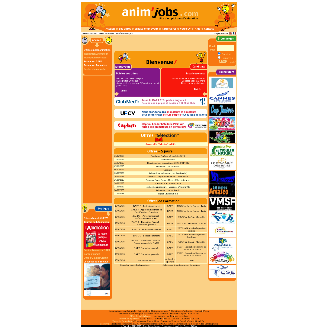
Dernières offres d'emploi (131, 313)
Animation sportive (170, 260)
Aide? (233, 62)
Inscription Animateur (96, 53)
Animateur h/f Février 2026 (168, 183)
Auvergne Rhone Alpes (148, 321)
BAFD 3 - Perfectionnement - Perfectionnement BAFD (146, 217)
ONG (191, 260)
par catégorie (159, 316)
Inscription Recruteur (95, 57)
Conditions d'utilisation (182, 311)
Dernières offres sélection (156, 313)
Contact (198, 311)
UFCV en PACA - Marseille (191, 217)
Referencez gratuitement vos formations (181, 265)
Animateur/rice (168, 159)
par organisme (182, 316)
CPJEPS (176, 318)
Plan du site (193, 313)
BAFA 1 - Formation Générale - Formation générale (146, 223)
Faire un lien (144, 311)
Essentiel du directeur (97, 278)
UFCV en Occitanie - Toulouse (191, 223)
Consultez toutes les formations (134, 265)
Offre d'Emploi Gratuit (96, 258)
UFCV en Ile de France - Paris (191, 206)
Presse (206, 311)
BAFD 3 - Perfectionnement (146, 206)
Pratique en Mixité (146, 260)
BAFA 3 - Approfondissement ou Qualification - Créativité (146, 210)
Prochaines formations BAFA (125, 323)
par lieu (170, 316)
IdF (134, 321)
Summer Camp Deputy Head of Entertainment (168, 180)
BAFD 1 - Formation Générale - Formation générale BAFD (146, 241)
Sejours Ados (197, 323)
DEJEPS (195, 318)
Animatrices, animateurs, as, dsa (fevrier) (167, 173)
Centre (190, 321)
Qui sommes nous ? (160, 311)
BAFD (170, 206)
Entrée (124, 90)
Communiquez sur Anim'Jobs (122, 311)
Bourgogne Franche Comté (173, 321)
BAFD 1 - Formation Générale (146, 229)
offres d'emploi (125, 33)
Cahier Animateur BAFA (97, 250)
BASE (167, 318)
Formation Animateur (95, 65)
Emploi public (211, 323)
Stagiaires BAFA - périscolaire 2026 (168, 156)
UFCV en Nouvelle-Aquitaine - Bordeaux (191, 235)
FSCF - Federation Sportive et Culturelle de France (191, 248)
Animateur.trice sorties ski (167, 166)
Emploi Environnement (179, 323)
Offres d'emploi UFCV (96, 218)
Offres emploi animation (97, 50)
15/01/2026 (120, 260)
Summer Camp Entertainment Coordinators (167, 176)
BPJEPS (159, 318)
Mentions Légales (178, 313)
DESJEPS (185, 318)
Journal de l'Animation (97, 235)
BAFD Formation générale (146, 248)
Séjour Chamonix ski (168, 193)
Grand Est (200, 321)
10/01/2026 (120, 206)
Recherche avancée (95, 69)
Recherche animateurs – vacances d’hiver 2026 (168, 187)
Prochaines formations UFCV (153, 323)
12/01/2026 (120, 217)
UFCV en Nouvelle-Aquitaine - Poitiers (191, 229)
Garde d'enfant (92, 254)
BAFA (170, 211)
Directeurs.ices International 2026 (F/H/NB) (168, 163)
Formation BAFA (93, 61)
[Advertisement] (98, 139)
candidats (93, 33)
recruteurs (109, 33)
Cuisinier (168, 169)
